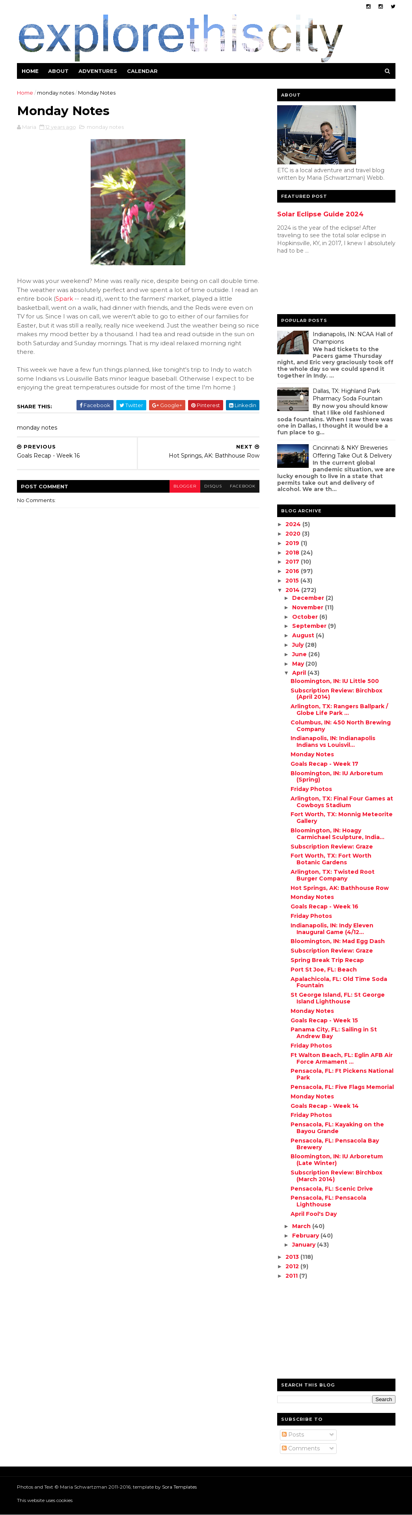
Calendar (142, 71)
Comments (301, 1448)
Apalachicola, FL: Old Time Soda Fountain (339, 982)
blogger (184, 486)
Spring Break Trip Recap (327, 960)
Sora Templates (179, 1487)
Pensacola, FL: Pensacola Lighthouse (328, 1201)
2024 (293, 524)
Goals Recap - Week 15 (324, 1020)
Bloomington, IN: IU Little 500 (335, 681)
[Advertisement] (308, 286)
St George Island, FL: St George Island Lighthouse (338, 998)
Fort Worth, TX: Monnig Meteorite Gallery (342, 818)
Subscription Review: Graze (332, 846)
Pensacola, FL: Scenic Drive (332, 1188)
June (300, 654)
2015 (292, 580)
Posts (293, 1434)
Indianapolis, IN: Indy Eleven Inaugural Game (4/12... (332, 929)
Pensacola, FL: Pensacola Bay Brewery (335, 1144)
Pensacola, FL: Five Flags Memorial (342, 1087)
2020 (293, 533)
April (300, 672)
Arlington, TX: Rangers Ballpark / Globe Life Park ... (339, 710)
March (302, 1226)
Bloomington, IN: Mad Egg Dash (338, 941)
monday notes (55, 92)
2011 (292, 1275)
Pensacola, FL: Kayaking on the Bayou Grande (337, 1128)
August (304, 635)
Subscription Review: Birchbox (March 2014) (336, 1176)
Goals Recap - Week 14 (325, 1105)
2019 (293, 543)
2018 (293, 552)
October (305, 616)
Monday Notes (312, 754)
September (310, 625)
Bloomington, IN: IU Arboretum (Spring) (337, 777)
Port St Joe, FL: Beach (324, 969)
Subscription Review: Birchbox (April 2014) (336, 694)
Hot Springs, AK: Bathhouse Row (340, 888)
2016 (293, 571)
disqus (213, 486)
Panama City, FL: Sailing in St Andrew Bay (334, 1033)
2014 (293, 590)
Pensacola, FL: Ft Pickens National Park (342, 1074)
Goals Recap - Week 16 (324, 906)
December (309, 597)
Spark (64, 298)
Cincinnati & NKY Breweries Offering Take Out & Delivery (352, 451)
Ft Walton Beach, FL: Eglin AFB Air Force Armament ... (342, 1058)
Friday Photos (311, 789)
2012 (292, 1266)
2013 (292, 1256)
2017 (293, 561)
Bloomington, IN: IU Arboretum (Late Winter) (337, 1160)
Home (30, 71)
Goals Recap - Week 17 (324, 763)
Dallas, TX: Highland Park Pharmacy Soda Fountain (347, 394)
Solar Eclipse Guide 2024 (320, 214)
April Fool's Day (314, 1213)
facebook (242, 486)
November (308, 607)
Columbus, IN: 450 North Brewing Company (341, 726)
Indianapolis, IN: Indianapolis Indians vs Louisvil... (333, 741)
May (299, 663)
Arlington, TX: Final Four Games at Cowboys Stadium (342, 802)
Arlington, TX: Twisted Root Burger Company (333, 875)
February (306, 1235)
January (304, 1244)
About (58, 71)
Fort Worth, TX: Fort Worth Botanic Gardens (331, 859)
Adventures (97, 71)
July (298, 644)
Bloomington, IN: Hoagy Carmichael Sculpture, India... (337, 834)
